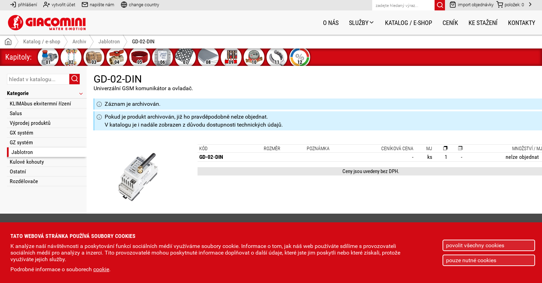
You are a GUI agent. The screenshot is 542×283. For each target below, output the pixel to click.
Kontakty (521, 22)
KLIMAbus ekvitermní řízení (40, 103)
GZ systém (21, 142)
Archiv (79, 41)
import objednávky (471, 4)
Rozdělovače (24, 181)
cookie (101, 269)
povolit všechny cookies (475, 245)
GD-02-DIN (143, 41)
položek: (510, 4)
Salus (16, 113)
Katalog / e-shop (408, 22)
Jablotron (22, 152)
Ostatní (18, 171)
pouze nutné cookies (471, 260)
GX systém (21, 132)
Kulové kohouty (27, 161)
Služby (362, 22)
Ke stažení (483, 22)
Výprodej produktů (30, 123)
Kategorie (45, 93)
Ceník (450, 22)
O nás (331, 22)
